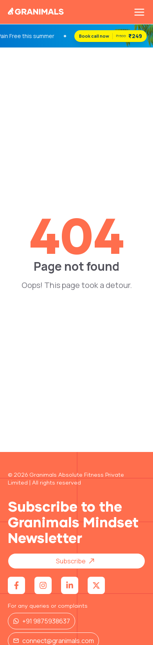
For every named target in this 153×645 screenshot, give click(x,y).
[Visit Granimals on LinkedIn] (69, 585)
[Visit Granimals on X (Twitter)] (96, 585)
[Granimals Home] (36, 12)
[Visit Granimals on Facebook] (16, 585)
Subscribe (78, 561)
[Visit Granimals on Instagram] (43, 585)
